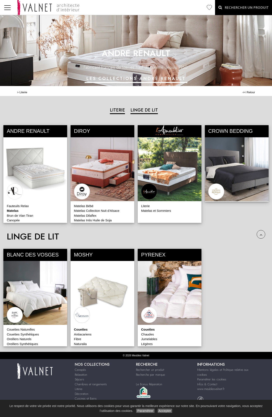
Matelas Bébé (84, 206)
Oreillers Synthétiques (22, 344)
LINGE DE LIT (144, 110)
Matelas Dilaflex (85, 215)
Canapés (80, 369)
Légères (147, 344)
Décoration (81, 393)
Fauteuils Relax (18, 206)
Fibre (77, 339)
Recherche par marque (150, 374)
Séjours (79, 379)
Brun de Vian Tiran (20, 215)
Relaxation (81, 374)
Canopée (13, 220)
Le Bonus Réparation (149, 384)
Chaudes (147, 334)
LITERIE (117, 110)
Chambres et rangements (91, 384)
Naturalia (80, 344)
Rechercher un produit (150, 369)
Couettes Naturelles (21, 329)
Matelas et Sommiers (156, 210)
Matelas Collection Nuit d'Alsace (96, 210)
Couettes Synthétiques (23, 334)
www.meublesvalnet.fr (211, 389)
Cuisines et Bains (86, 398)
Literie (23, 92)
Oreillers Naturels (19, 339)
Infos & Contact (207, 384)
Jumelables (149, 339)
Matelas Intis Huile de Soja (93, 220)
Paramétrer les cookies (211, 379)
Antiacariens (83, 334)
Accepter (165, 411)
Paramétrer (145, 411)
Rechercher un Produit (243, 8)
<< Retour (248, 92)
